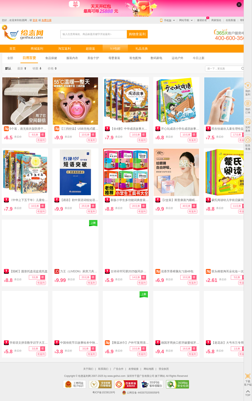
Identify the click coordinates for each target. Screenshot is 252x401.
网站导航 (184, 20)
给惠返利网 (84, 376)
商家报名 (216, 20)
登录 (35, 20)
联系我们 (103, 369)
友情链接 (134, 369)
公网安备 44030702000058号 (141, 392)
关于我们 (88, 369)
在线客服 (231, 20)
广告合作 (118, 369)
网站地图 (149, 369)
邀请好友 (202, 20)
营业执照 (164, 369)
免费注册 (47, 20)
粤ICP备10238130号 (103, 392)
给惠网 (23, 20)
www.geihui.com (116, 376)
